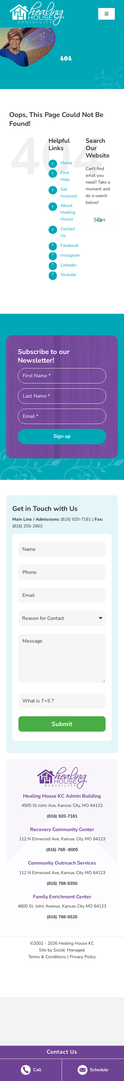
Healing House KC (76, 943)
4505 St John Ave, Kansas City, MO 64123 (62, 805)
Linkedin (68, 265)
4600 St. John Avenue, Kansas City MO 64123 (62, 906)
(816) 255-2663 (27, 526)
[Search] (99, 219)
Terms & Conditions (47, 957)
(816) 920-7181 (76, 519)
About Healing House (67, 212)
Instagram (70, 255)
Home (66, 163)
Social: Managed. (69, 950)
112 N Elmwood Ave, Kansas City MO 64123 (62, 839)
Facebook (69, 245)
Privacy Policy (83, 957)
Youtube (68, 275)
